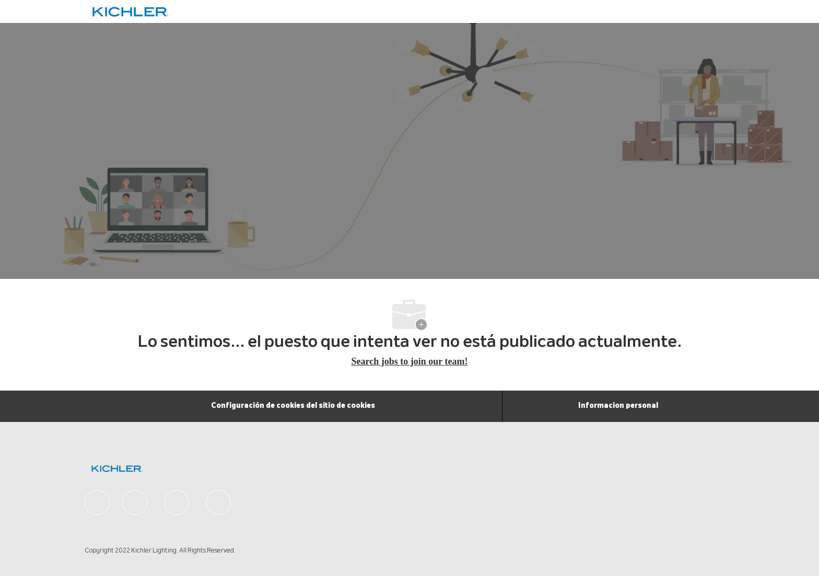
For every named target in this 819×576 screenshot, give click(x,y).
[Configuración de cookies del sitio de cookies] (293, 406)
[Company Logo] (117, 12)
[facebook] (97, 502)
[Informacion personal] (618, 406)
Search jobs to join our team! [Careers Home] (410, 361)
